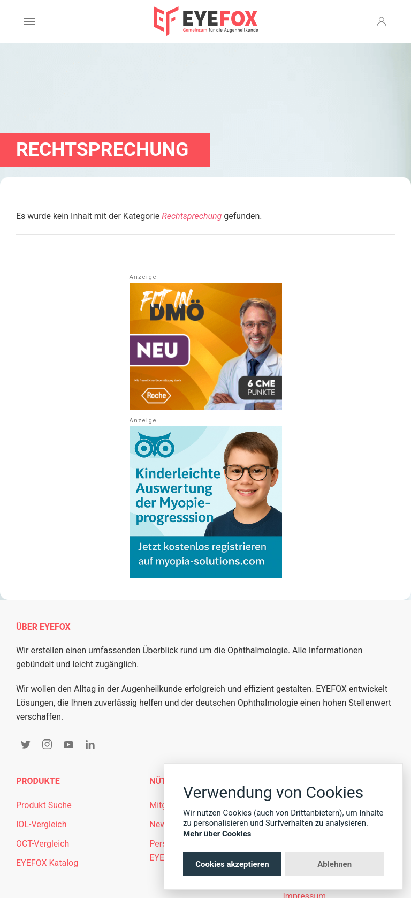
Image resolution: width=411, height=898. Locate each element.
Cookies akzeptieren (232, 864)
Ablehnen (334, 864)
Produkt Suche (44, 805)
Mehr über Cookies (217, 834)
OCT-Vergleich (42, 844)
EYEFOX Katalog (47, 863)
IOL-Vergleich (41, 824)
